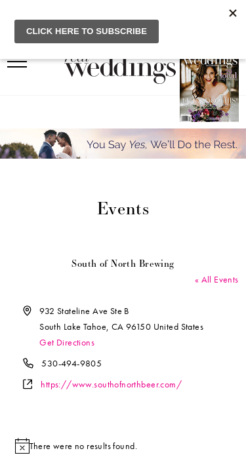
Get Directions (66, 342)
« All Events (217, 279)
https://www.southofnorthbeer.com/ (111, 384)
